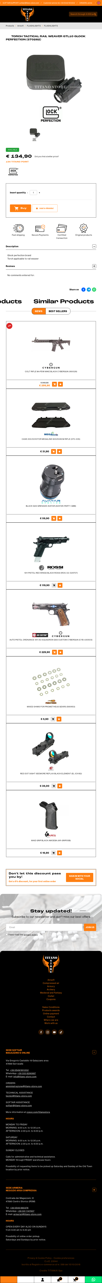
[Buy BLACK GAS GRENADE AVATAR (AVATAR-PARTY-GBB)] (53, 518)
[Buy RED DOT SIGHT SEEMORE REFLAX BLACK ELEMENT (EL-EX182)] (53, 786)
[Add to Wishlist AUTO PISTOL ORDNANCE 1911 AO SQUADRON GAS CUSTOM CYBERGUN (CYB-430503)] (60, 652)
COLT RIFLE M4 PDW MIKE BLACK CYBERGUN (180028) (51, 371)
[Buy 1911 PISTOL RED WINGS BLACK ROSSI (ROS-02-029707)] (54, 585)
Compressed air (51, 983)
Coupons (51, 999)
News (38, 311)
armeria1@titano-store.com (27, 1214)
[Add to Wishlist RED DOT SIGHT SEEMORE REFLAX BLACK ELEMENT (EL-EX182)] (59, 786)
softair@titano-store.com (31, 3)
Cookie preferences (64, 1258)
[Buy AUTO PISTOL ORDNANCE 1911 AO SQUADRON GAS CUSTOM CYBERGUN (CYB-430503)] (54, 652)
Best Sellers (58, 311)
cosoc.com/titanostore (38, 1112)
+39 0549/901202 (19, 1070)
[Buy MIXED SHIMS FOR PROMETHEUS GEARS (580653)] (53, 719)
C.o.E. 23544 (51, 1261)
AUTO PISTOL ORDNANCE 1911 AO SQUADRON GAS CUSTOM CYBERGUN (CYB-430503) (51, 640)
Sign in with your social (79, 877)
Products (10, 26)
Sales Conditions (51, 1007)
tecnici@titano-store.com (19, 1096)
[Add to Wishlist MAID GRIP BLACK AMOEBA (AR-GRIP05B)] (59, 852)
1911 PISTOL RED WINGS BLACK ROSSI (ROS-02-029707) (51, 573)
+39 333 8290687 (27, 1073)
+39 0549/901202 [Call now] (69, 3)
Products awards (51, 1010)
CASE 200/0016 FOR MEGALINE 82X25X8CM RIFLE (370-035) (51, 439)
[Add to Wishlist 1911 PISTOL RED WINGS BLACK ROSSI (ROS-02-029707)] (60, 585)
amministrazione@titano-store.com (24, 1086)
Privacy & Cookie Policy (40, 1258)
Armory (51, 986)
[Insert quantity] (33, 192)
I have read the (23, 934)
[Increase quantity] (39, 192)
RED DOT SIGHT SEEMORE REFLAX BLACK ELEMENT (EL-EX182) (51, 773)
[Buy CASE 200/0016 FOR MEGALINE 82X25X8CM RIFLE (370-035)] (53, 451)
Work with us (51, 1023)
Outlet (51, 996)
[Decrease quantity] (27, 192)
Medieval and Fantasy (51, 992)
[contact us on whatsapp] (93, 1279)
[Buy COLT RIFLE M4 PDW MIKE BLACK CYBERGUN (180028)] (54, 384)
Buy (20, 208)
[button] (98, 3)
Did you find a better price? (47, 156)
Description (51, 246)
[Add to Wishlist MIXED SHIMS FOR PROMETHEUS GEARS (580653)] (59, 719)
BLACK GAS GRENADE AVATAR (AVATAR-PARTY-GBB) (51, 506)
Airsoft (20, 26)
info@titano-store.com (25, 1076)
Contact (51, 1016)
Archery (51, 989)
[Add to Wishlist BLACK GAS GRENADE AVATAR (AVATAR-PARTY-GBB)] (59, 518)
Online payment (51, 1013)
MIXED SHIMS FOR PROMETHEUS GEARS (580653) (51, 706)
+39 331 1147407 (26, 1211)
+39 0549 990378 (19, 1207)
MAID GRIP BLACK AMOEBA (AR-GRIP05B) (51, 840)
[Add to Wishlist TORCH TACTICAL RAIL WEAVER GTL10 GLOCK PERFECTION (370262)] (45, 208)
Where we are (51, 1020)
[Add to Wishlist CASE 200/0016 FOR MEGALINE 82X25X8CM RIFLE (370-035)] (59, 451)
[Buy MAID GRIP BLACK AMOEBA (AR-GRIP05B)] (53, 852)
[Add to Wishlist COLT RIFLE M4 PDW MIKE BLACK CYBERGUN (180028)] (60, 384)
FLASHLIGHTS (34, 26)
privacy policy (31, 934)
